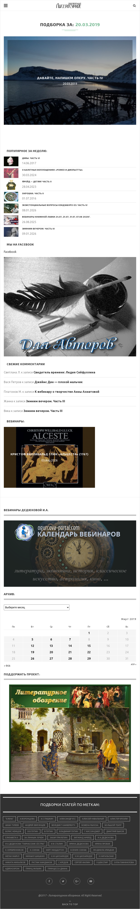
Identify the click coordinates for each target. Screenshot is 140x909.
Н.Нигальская (106, 856)
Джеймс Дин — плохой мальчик (58, 382)
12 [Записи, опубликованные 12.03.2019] (32, 645)
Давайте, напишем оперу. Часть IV (70, 78)
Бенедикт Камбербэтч (63, 825)
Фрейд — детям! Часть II (37, 181)
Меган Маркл (12, 856)
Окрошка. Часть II (33, 193)
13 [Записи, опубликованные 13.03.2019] (51, 645)
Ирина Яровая (102, 844)
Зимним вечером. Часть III (38, 228)
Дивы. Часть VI (31, 158)
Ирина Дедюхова (79, 844)
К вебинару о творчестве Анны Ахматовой (67, 391)
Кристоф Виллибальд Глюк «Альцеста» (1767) (49, 454)
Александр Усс (68, 819)
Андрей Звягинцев (35, 825)
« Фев (7, 666)
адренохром (12, 869)
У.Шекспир (102, 863)
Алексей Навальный (93, 819)
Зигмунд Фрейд (82, 837)
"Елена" (9, 819)
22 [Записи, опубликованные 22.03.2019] (89, 652)
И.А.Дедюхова (106, 837)
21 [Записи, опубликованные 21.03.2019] (70, 652)
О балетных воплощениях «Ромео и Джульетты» (52, 169)
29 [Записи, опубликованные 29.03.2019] (89, 658)
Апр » (133, 664)
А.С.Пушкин (47, 819)
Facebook (10, 251)
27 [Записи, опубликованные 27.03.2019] (51, 658)
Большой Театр (113, 825)
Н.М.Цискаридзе (60, 856)
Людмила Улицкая (103, 850)
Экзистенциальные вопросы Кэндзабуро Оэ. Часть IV (55, 205)
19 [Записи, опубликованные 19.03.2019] (32, 652)
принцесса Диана (57, 869)
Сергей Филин (82, 863)
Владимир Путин (68, 831)
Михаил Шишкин (35, 856)
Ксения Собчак (78, 850)
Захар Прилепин (58, 837)
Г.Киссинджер (92, 831)
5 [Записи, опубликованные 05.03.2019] (32, 639)
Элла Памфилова (124, 863)
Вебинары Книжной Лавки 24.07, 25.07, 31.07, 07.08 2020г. (56, 216)
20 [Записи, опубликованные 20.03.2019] (51, 652)
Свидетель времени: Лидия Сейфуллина (64, 372)
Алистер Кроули (119, 819)
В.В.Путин (33, 831)
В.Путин (48, 831)
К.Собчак (35, 850)
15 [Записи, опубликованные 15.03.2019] (89, 645)
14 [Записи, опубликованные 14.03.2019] (70, 645)
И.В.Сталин (57, 844)
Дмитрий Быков (115, 831)
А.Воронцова (27, 819)
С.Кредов (63, 863)
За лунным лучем (34, 837)
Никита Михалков (15, 863)
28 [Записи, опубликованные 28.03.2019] (70, 658)
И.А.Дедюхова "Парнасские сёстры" (25, 844)
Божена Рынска (89, 825)
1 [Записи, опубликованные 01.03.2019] (89, 633)
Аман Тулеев (12, 825)
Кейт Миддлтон (55, 850)
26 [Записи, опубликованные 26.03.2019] (32, 658)
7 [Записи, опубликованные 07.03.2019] (70, 639)
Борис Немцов (13, 831)
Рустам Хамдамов (42, 863)
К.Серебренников (14, 850)
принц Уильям (33, 869)
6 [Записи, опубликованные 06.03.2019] (51, 639)
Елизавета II (11, 837)
